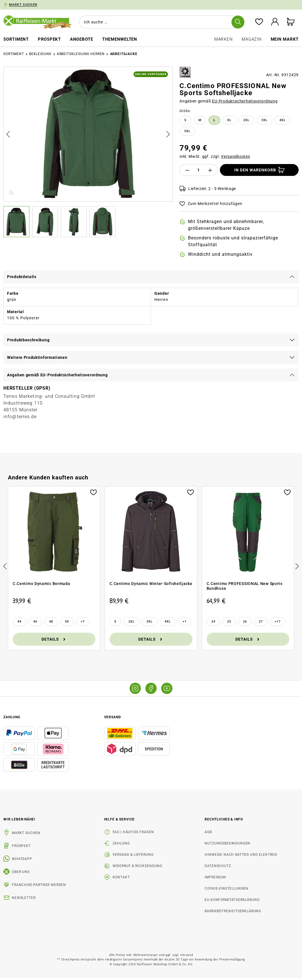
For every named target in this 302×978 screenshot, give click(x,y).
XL (229, 120)
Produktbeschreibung (28, 340)
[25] (229, 621)
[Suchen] (237, 22)
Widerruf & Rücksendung (137, 866)
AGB (208, 832)
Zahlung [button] (11, 717)
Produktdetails (21, 276)
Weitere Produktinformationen (37, 357)
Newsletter (23, 898)
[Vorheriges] (8, 134)
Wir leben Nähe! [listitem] (19, 819)
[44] (19, 621)
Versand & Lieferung (133, 855)
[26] (245, 621)
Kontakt (121, 877)
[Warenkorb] (291, 22)
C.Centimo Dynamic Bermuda (41, 583)
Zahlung (121, 843)
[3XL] (149, 621)
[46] (35, 621)
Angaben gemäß (228, 101)
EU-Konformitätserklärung (232, 900)
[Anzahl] (198, 170)
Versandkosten (235, 156)
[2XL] (131, 621)
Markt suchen (26, 833)
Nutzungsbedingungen (227, 843)
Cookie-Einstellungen (226, 888)
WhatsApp (22, 859)
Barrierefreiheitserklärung (233, 911)
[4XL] (168, 621)
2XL (246, 120)
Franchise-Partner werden (39, 885)
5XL (187, 131)
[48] (51, 621)
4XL (282, 120)
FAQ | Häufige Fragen (133, 832)
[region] (88, 152)
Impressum (215, 877)
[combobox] (160, 22)
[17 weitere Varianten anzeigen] (277, 621)
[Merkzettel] (259, 22)
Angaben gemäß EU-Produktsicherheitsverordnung (57, 375)
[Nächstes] (168, 134)
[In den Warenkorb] (259, 170)
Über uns (21, 872)
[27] (261, 621)
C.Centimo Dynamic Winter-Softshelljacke (151, 583)
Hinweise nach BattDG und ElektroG (241, 855)
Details (54, 639)
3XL (264, 120)
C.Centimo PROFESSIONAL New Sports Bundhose (245, 586)
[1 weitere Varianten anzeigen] (184, 621)
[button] (17, 221)
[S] (115, 621)
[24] (213, 621)
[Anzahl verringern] (187, 170)
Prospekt (21, 846)
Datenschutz (218, 866)
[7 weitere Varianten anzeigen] (82, 621)
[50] (67, 621)
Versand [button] (112, 717)
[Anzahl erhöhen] (210, 170)
